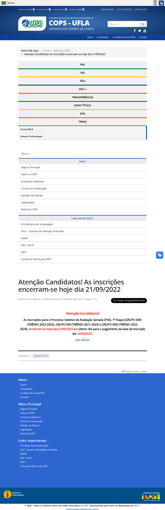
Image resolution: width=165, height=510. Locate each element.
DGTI (24, 251)
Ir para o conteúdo (26, 9)
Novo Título (82, 105)
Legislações (28, 201)
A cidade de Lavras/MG (123, 37)
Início (47, 50)
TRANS (82, 121)
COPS (85, 505)
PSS (82, 72)
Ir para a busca (60, 9)
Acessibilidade (107, 9)
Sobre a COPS (29, 173)
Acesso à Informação (31, 135)
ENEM (24, 237)
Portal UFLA (27, 128)
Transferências (82, 96)
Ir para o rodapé (76, 9)
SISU (82, 80)
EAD (82, 113)
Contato (143, 37)
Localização (103, 37)
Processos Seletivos (32, 180)
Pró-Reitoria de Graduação (37, 223)
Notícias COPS (62, 50)
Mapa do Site (141, 9)
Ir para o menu (44, 9)
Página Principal (30, 166)
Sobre (90, 37)
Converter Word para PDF (36, 258)
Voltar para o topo (134, 370)
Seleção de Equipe (32, 194)
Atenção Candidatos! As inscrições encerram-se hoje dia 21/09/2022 (71, 284)
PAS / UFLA (27, 244)
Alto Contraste (124, 9)
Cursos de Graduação (34, 187)
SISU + (82, 88)
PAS (82, 64)
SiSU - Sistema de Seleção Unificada (42, 230)
